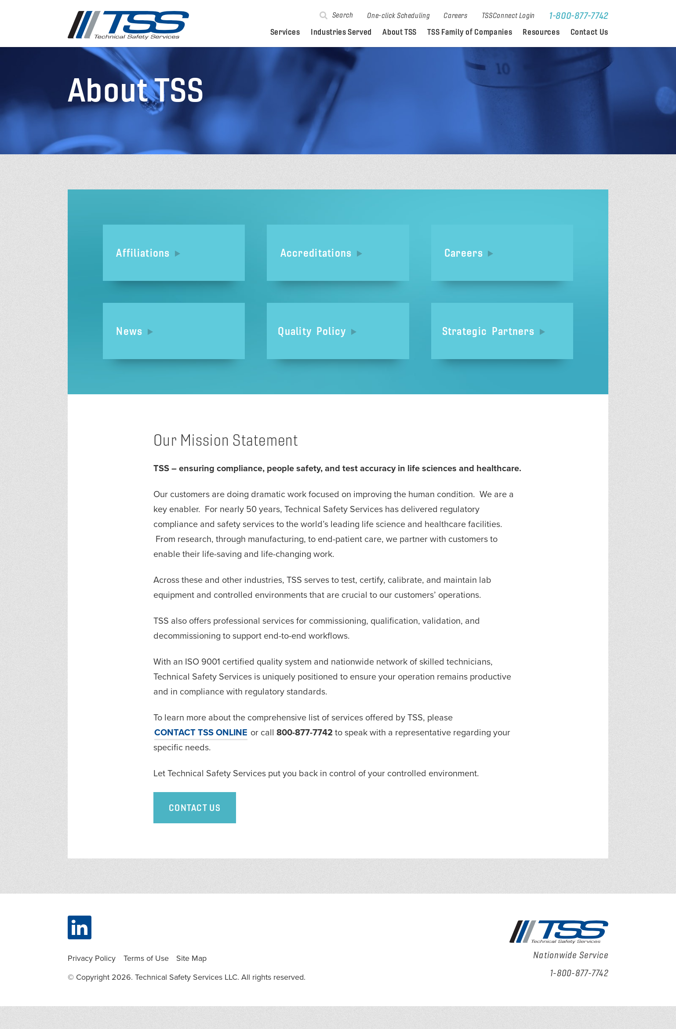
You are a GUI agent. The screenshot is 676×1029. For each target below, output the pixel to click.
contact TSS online (200, 755)
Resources (541, 32)
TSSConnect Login (508, 15)
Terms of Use (146, 981)
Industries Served (341, 32)
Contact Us (589, 32)
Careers (455, 15)
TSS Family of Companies (469, 32)
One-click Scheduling (398, 15)
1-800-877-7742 (578, 15)
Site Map (191, 981)
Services (285, 32)
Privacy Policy (92, 981)
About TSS (399, 32)
